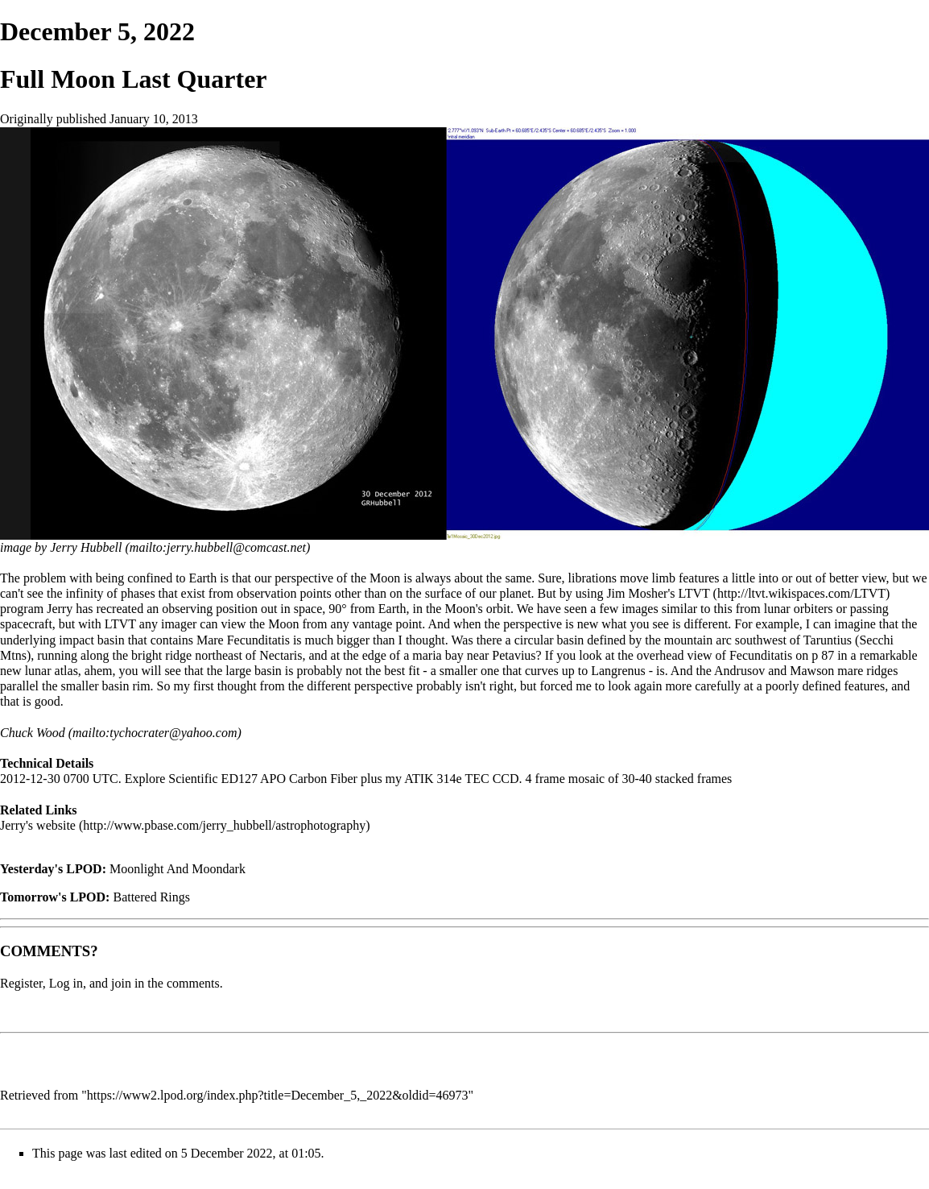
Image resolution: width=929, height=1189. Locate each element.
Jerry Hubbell (86, 547)
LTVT (693, 593)
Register (21, 983)
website (56, 825)
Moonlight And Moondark (177, 869)
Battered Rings (151, 897)
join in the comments (165, 983)
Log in (66, 983)
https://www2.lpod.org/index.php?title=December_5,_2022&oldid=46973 (278, 1095)
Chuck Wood (32, 733)
